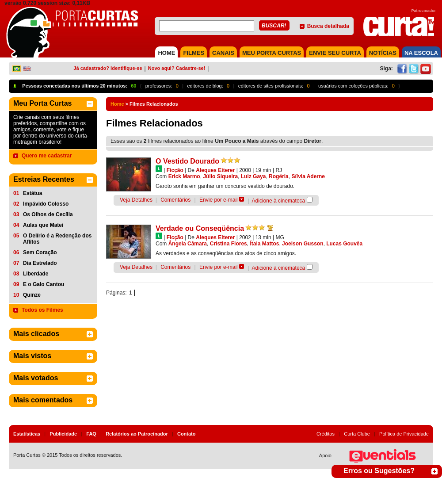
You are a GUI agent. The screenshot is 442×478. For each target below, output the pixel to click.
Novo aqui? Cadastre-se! (177, 68)
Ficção (175, 170)
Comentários (175, 200)
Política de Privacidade (404, 433)
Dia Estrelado (40, 263)
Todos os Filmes (42, 310)
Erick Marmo (184, 176)
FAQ (91, 433)
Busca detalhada (328, 26)
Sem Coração (40, 252)
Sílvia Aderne (308, 176)
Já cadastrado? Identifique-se (107, 68)
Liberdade (35, 274)
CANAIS (223, 53)
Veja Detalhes (136, 200)
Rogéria (279, 176)
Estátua (32, 193)
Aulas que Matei (43, 225)
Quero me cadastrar (47, 156)
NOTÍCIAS (382, 53)
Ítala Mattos (264, 244)
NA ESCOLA (421, 53)
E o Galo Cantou (43, 284)
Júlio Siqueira (220, 176)
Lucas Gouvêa (344, 244)
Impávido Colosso (46, 204)
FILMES (193, 53)
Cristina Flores (228, 244)
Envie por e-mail (218, 200)
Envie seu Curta (335, 53)
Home (117, 104)
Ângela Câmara (187, 244)
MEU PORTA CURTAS (271, 53)
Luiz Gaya (253, 176)
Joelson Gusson (302, 244)
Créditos (325, 433)
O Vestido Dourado (187, 161)
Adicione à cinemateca (278, 201)
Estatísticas (26, 433)
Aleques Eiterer (215, 170)
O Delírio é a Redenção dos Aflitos (57, 239)
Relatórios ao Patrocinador (137, 433)
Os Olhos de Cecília (48, 214)
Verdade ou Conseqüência (200, 228)
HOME (166, 53)
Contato (186, 433)
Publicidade (63, 433)
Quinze (32, 295)
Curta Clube (357, 433)
